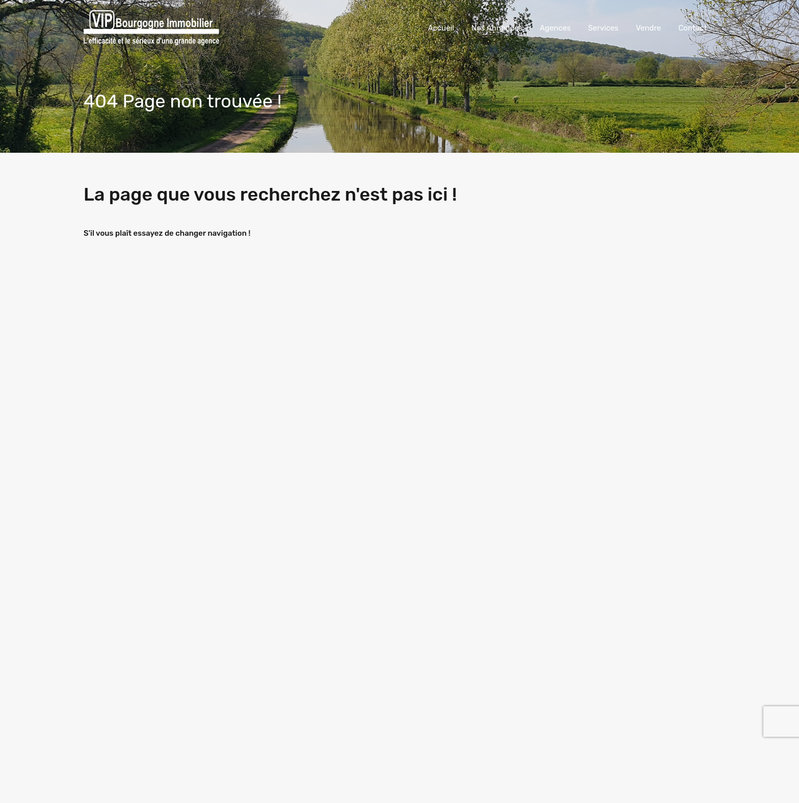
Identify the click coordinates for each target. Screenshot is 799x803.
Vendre (648, 28)
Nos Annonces (496, 28)
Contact (692, 28)
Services (603, 28)
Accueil (441, 28)
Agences (555, 28)
